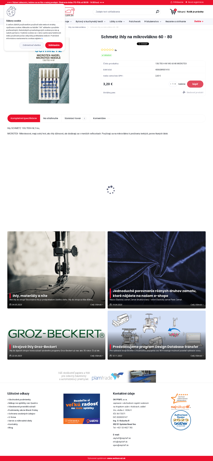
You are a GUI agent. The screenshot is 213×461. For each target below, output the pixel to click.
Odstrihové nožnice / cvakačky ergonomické (75, 195)
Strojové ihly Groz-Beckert (35, 347)
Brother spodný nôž (169, 194)
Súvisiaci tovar (75, 118)
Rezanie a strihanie (176, 21)
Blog (10, 427)
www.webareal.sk (116, 458)
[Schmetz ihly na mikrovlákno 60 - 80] (49, 71)
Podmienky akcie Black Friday (22, 410)
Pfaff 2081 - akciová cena (122, 183)
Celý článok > (96, 304)
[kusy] (173, 84)
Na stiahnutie (50, 118)
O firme (12, 417)
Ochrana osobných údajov (21, 413)
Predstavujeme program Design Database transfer (155, 347)
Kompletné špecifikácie (24, 118)
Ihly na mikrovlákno (77, 27)
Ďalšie (197, 21)
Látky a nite (116, 21)
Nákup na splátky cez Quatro (23, 403)
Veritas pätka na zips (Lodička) (26, 186)
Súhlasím (53, 45)
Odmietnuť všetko (32, 45)
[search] (135, 12)
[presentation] (9, 185)
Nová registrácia (195, 2)
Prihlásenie (178, 2)
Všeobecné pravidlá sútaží (21, 406)
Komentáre (101, 118)
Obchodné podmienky (19, 399)
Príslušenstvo (151, 21)
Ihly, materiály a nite (30, 296)
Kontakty (13, 424)
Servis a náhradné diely (20, 420)
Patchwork (134, 21)
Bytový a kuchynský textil (89, 21)
